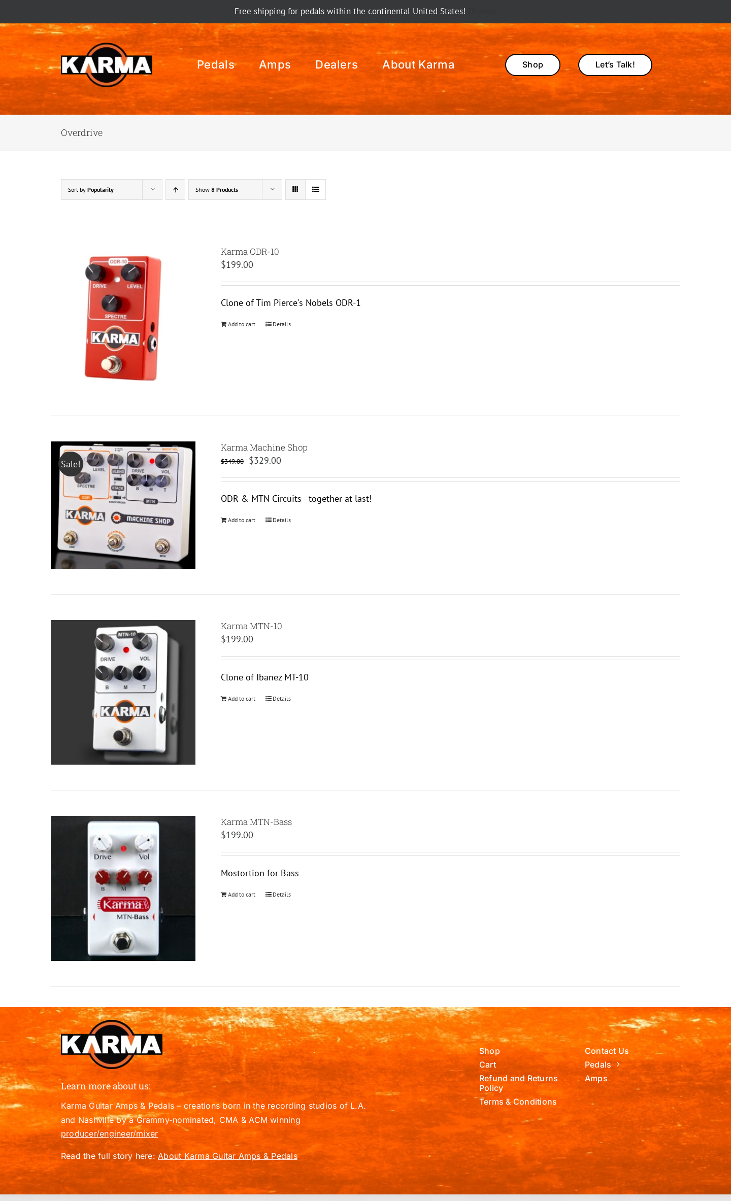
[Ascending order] (175, 189)
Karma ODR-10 (250, 251)
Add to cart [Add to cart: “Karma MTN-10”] (241, 698)
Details (282, 324)
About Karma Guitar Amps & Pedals (227, 1156)
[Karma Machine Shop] (123, 505)
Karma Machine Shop (264, 447)
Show (216, 189)
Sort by (91, 189)
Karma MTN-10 (251, 626)
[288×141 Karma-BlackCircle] (106, 47)
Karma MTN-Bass (256, 822)
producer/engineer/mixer (109, 1133)
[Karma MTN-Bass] (123, 888)
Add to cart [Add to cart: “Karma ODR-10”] (241, 324)
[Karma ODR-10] (123, 318)
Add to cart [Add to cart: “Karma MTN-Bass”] (241, 894)
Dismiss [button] (482, 11)
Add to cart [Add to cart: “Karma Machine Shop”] (241, 520)
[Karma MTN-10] (123, 692)
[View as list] (315, 189)
